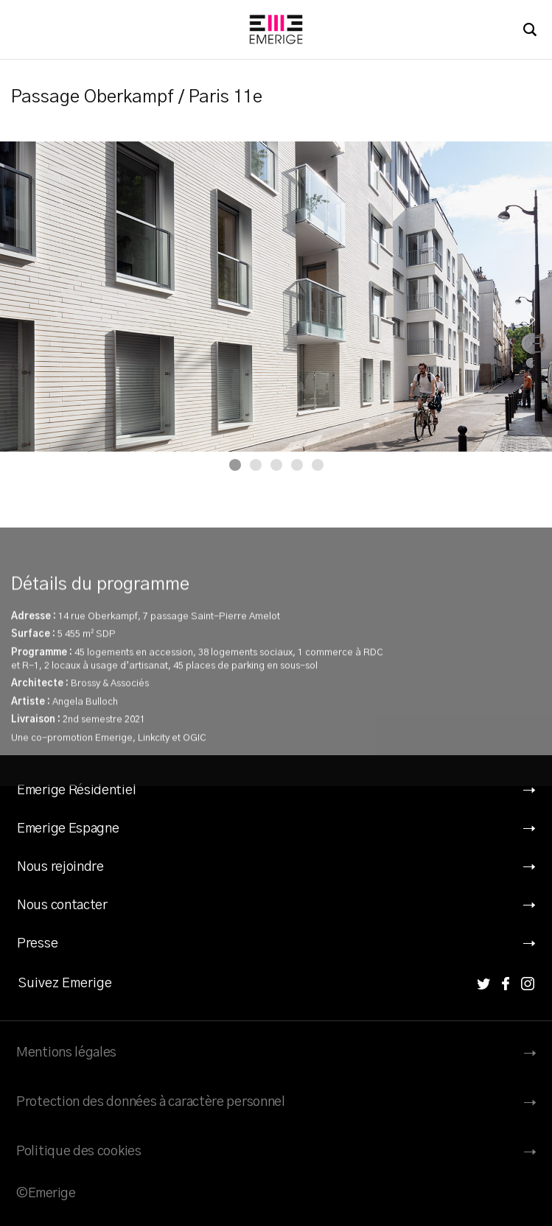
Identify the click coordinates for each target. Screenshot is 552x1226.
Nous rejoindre (60, 867)
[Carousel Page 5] (318, 465)
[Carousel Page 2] (256, 465)
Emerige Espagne (68, 829)
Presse (37, 943)
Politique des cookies (79, 1151)
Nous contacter (62, 905)
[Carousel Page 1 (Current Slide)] (235, 465)
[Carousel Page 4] (297, 465)
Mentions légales (66, 1052)
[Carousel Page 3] (276, 465)
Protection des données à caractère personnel (150, 1102)
